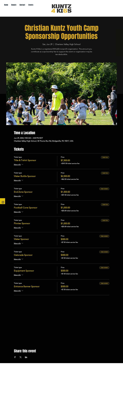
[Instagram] (3, 202)
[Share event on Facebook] (15, 357)
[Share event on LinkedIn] (26, 357)
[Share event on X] (20, 357)
